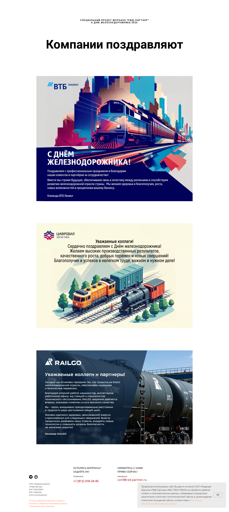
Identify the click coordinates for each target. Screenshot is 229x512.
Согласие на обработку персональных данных (48, 504)
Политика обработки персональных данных (47, 501)
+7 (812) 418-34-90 (85, 481)
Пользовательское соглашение (42, 506)
